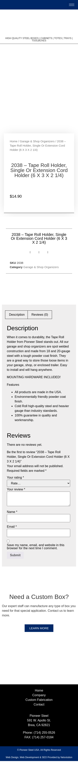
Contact (39, 712)
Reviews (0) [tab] (39, 322)
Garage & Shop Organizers (37, 149)
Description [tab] (17, 322)
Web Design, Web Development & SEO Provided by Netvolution (39, 765)
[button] (30, 260)
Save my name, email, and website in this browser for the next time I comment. (35, 554)
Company (39, 703)
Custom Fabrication (39, 707)
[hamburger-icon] (71, 5)
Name (12, 519)
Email (12, 534)
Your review (16, 497)
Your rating (15, 485)
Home (13, 149)
